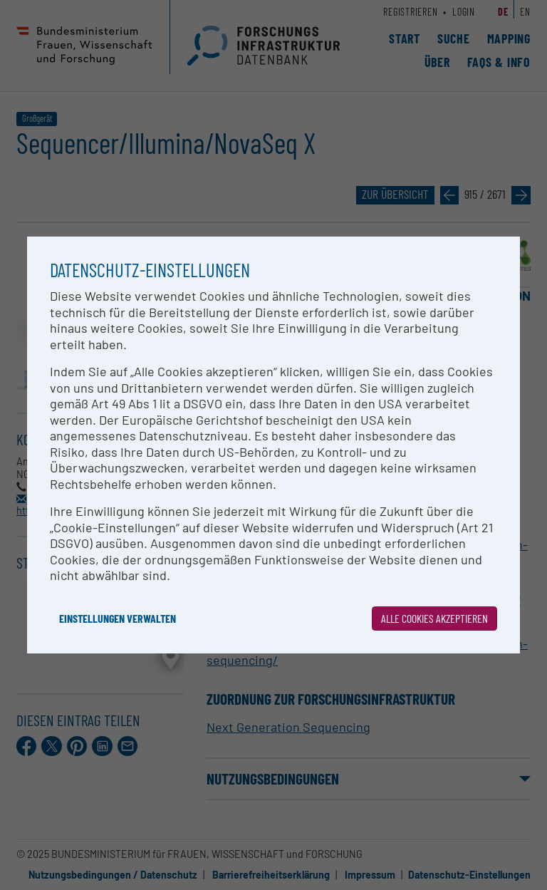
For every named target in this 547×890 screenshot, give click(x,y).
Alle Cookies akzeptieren (434, 618)
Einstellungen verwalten (117, 618)
